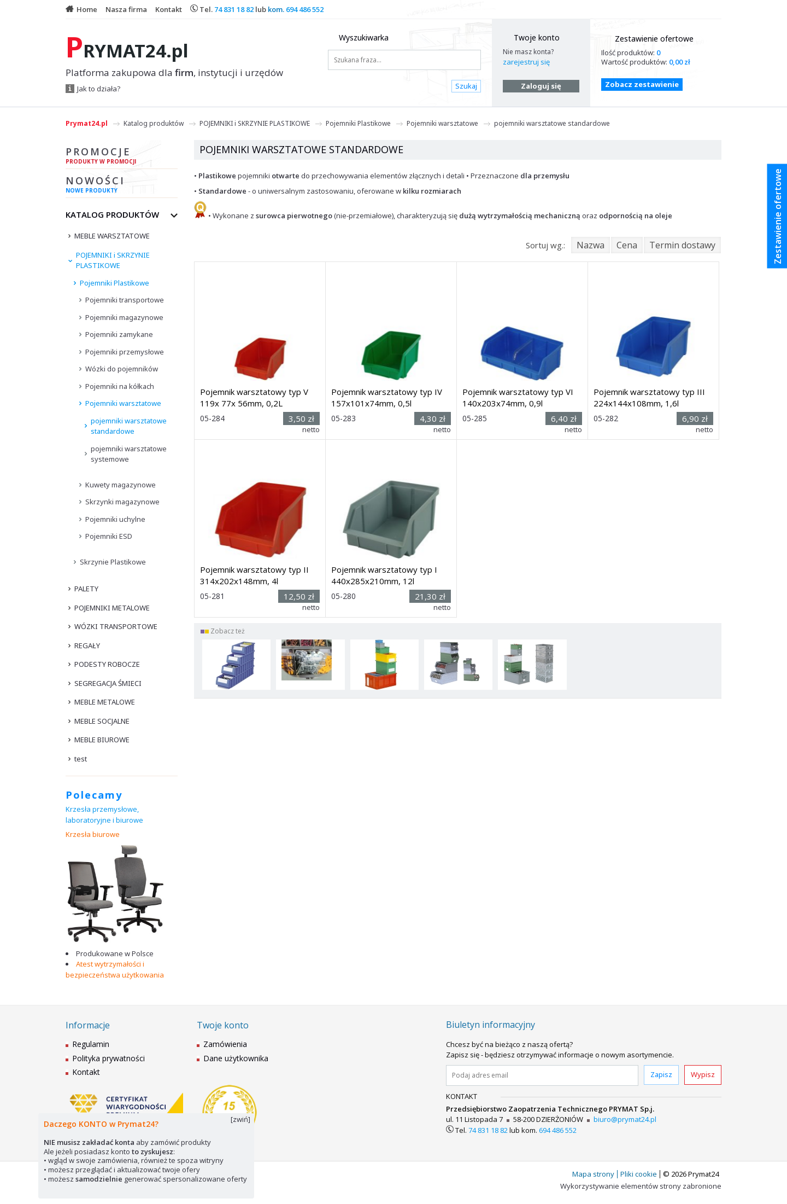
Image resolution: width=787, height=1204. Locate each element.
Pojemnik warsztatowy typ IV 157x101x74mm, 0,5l (386, 397)
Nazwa (590, 245)
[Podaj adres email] (542, 1075)
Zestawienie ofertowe (654, 38)
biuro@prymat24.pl (625, 1119)
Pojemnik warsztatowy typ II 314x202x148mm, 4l (254, 575)
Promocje (122, 157)
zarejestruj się (526, 62)
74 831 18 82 (234, 9)
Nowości (122, 186)
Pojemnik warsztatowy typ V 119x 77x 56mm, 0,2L (254, 397)
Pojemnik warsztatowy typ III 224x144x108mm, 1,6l (649, 397)
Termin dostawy (682, 245)
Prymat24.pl (87, 123)
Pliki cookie (638, 1174)
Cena (626, 245)
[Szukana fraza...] (404, 60)
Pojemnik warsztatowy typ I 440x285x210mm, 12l (384, 575)
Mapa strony (593, 1174)
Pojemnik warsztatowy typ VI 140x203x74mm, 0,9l (517, 397)
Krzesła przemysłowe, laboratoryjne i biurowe (104, 814)
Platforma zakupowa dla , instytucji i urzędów (174, 73)
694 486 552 (305, 9)
